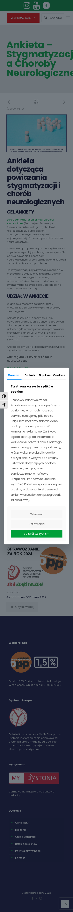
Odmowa (36, 514)
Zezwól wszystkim (36, 534)
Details (30, 375)
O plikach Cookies (52, 375)
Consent (14, 375)
